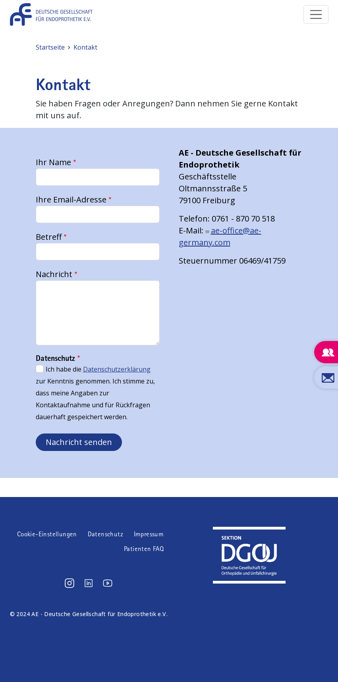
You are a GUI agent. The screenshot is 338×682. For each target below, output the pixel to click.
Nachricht (54, 274)
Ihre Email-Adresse (71, 199)
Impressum (149, 534)
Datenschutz (105, 534)
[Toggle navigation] (316, 14)
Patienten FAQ (144, 549)
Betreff (49, 236)
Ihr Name (53, 162)
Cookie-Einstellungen (47, 534)
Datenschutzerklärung (117, 369)
